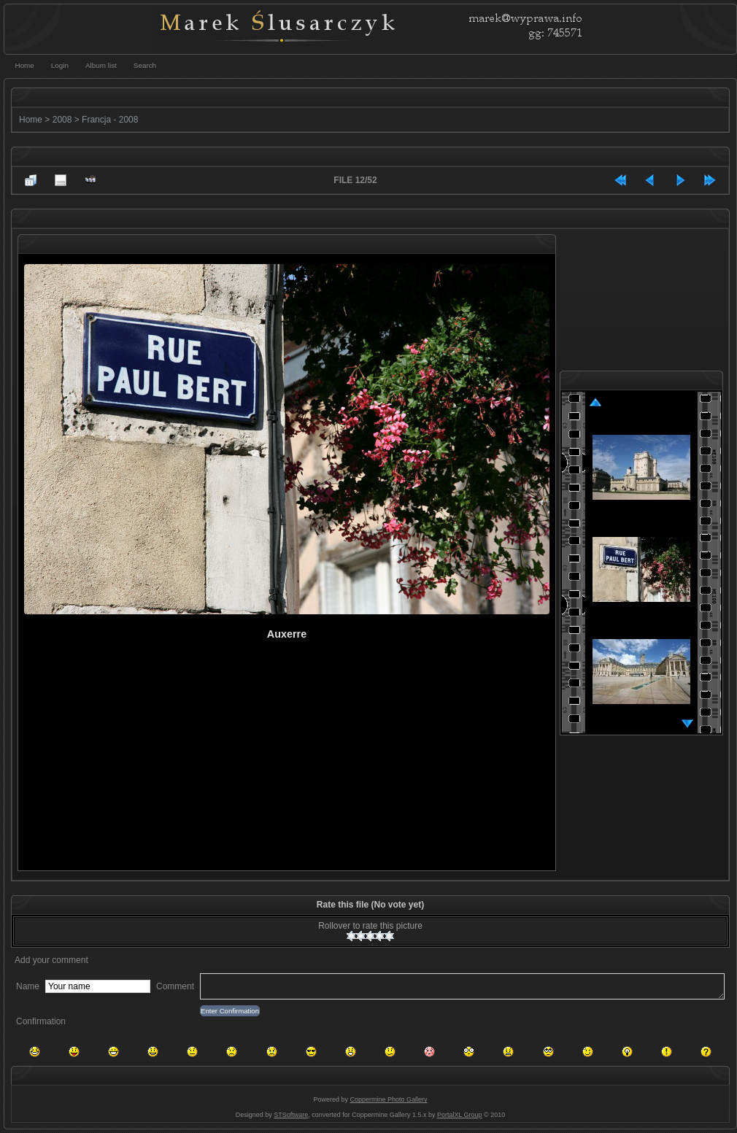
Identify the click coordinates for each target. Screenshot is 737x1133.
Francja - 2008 (110, 120)
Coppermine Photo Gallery (388, 1099)
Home (30, 120)
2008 (62, 120)
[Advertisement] (192, 764)
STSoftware (291, 1114)
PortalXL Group (459, 1114)
